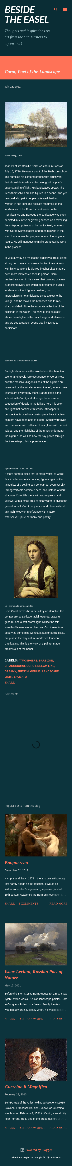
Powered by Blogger (36, 1150)
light (8, 676)
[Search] (56, 7)
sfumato (20, 676)
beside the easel (27, 14)
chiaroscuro (15, 665)
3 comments (28, 903)
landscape (50, 671)
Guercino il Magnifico (26, 1086)
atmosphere (27, 660)
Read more (58, 903)
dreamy (10, 671)
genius (35, 671)
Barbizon (46, 660)
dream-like (45, 665)
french (23, 671)
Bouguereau (16, 862)
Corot (31, 665)
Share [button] (10, 682)
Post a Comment (31, 1018)
